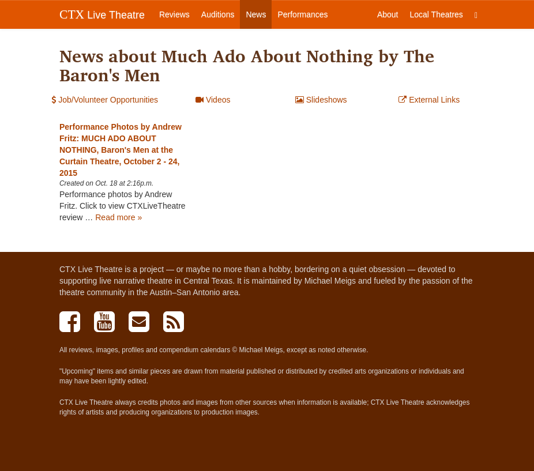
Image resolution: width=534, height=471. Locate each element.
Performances (302, 14)
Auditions (218, 14)
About (387, 14)
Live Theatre (102, 14)
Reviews (174, 14)
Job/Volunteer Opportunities (104, 99)
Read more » (118, 217)
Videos (212, 99)
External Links (429, 99)
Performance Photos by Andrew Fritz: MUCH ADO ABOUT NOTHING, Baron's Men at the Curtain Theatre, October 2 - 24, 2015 (120, 150)
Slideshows (321, 99)
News (256, 14)
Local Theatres (436, 14)
